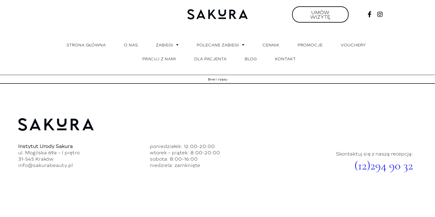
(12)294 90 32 (383, 165)
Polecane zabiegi (220, 45)
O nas (131, 44)
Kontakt (285, 58)
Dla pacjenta (210, 58)
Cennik (271, 44)
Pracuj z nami (159, 58)
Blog (251, 58)
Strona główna (86, 44)
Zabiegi (167, 45)
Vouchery (353, 44)
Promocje (310, 44)
